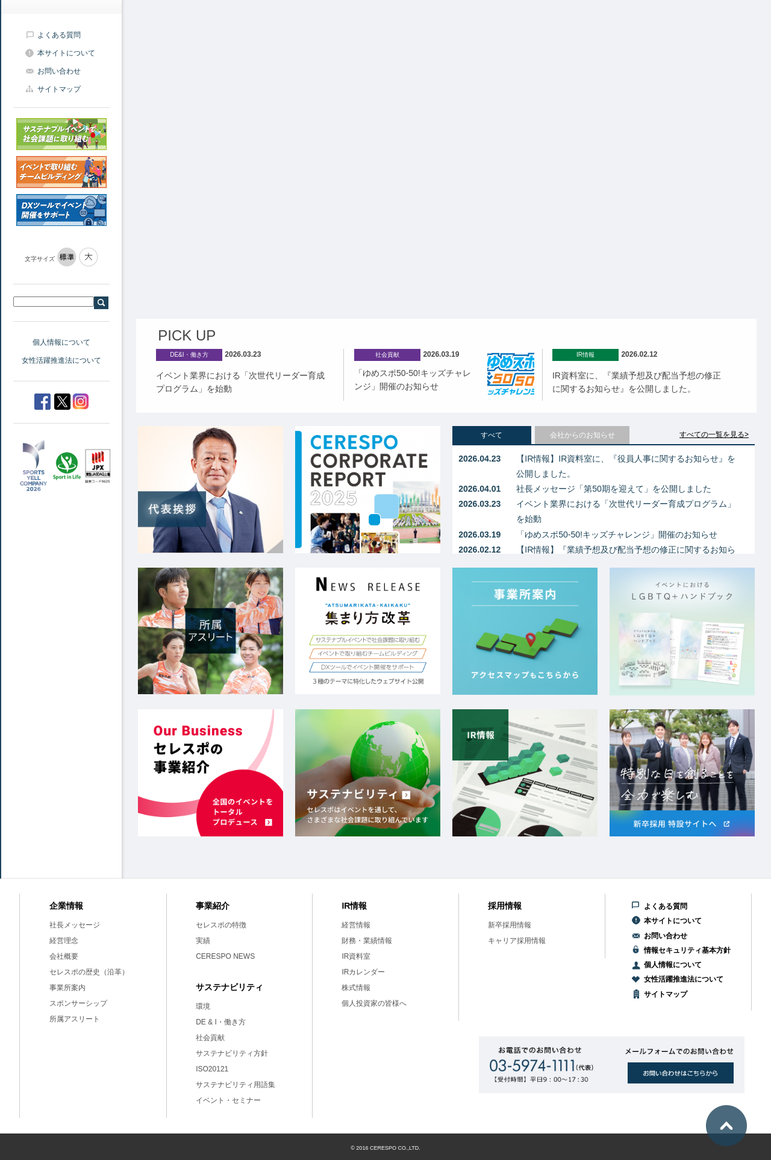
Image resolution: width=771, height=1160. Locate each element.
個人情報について (61, 342)
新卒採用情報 (509, 925)
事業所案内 (67, 987)
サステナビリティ (229, 987)
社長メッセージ (74, 925)
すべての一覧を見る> (714, 434)
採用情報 (505, 906)
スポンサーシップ (78, 1003)
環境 (203, 1006)
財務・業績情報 (367, 940)
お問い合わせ (59, 71)
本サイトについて (66, 53)
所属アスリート (74, 1019)
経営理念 (63, 940)
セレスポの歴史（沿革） (89, 972)
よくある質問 (59, 35)
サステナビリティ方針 (232, 1053)
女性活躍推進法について (61, 360)
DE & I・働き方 (221, 1022)
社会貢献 (210, 1037)
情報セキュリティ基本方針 (687, 950)
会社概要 (63, 956)
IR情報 (354, 906)
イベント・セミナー (228, 1100)
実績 (203, 940)
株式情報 (356, 987)
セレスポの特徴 (221, 925)
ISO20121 (212, 1069)
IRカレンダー (363, 972)
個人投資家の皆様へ (374, 1003)
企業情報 (66, 906)
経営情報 (356, 925)
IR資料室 (356, 956)
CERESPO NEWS (225, 956)
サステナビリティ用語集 (235, 1084)
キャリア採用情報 (517, 940)
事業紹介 (212, 906)
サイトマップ (59, 89)
